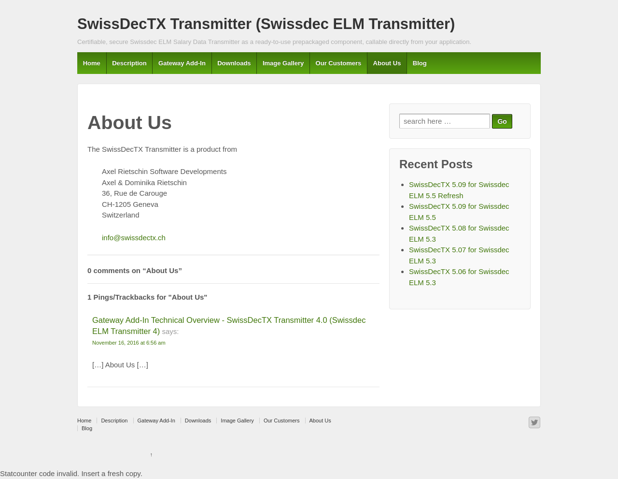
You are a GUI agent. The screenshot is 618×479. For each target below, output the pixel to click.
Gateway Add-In (182, 63)
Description (129, 63)
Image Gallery (283, 63)
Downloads (234, 63)
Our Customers (339, 63)
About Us (387, 63)
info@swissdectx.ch (134, 237)
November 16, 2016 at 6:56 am (129, 343)
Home (91, 63)
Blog (420, 63)
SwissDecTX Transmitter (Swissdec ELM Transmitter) (266, 23)
